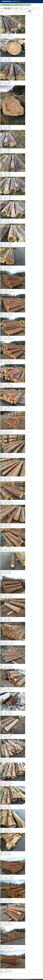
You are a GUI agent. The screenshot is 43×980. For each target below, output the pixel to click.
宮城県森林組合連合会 (20, 979)
